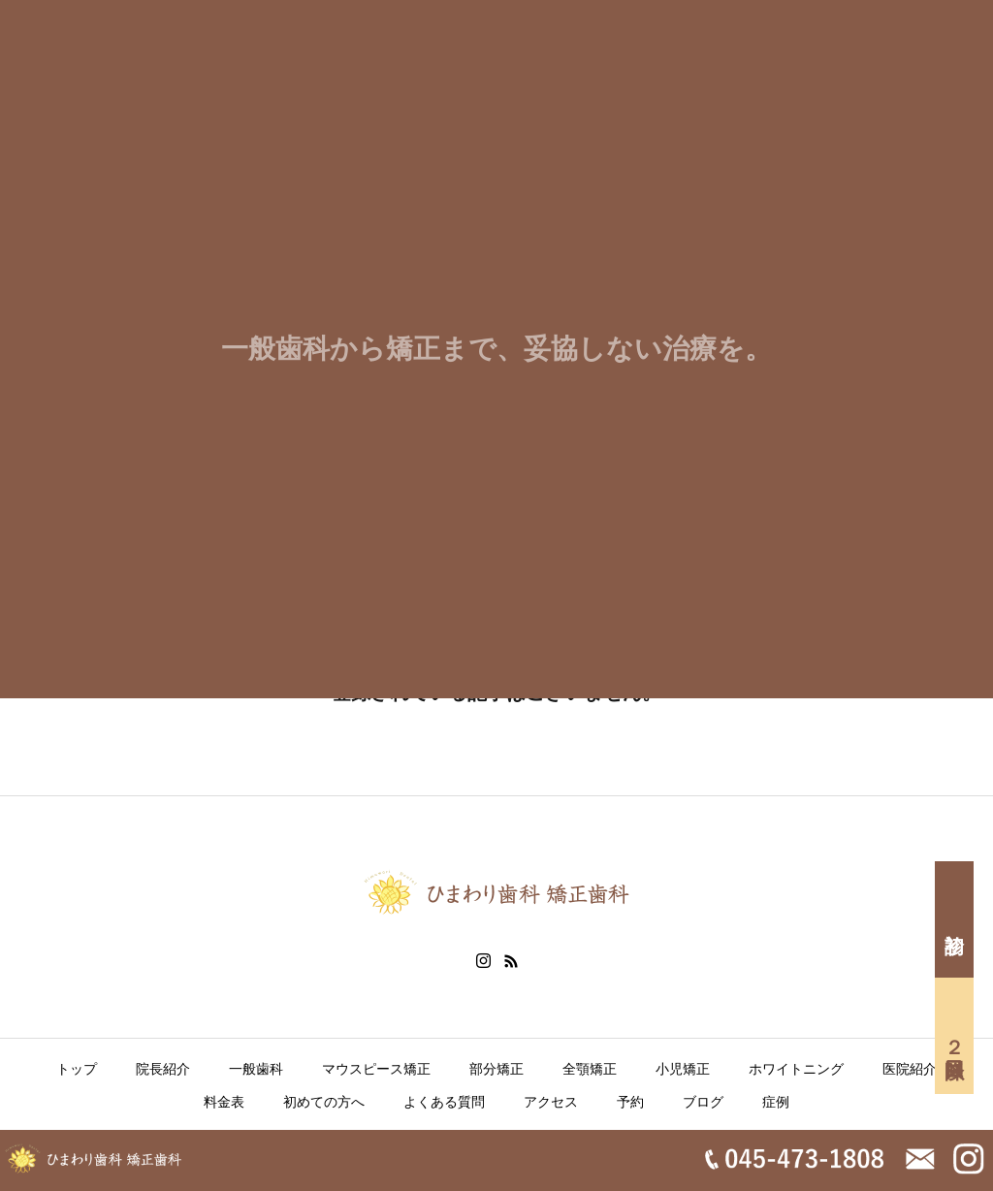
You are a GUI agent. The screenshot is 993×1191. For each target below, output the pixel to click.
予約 (630, 1102)
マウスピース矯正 (376, 1069)
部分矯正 (496, 1069)
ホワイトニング (796, 1069)
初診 (954, 919)
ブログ (703, 1102)
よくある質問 (444, 1102)
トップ (76, 1069)
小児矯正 (683, 1069)
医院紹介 (909, 1069)
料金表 (224, 1102)
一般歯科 (256, 1069)
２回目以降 (954, 1036)
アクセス (551, 1102)
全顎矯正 (589, 1069)
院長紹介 (163, 1069)
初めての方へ (324, 1102)
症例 (775, 1102)
